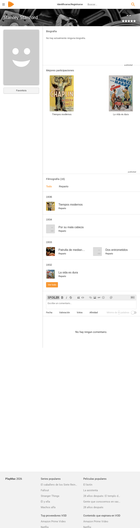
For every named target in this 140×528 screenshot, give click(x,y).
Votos (80, 312)
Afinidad (93, 312)
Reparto (63, 186)
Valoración (64, 312)
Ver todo (52, 284)
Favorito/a (21, 90)
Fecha (49, 312)
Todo (49, 186)
